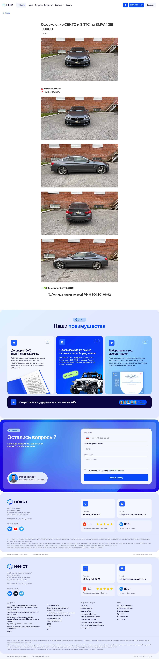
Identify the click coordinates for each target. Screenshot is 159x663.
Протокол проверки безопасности (19, 628)
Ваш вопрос (88, 458)
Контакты (69, 5)
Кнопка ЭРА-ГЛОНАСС (54, 622)
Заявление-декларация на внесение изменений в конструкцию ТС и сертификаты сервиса (23, 623)
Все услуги (84, 609)
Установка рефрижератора (90, 620)
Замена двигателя (87, 612)
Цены (31, 5)
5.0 (89, 528)
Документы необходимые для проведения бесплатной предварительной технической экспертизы (22, 611)
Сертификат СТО (53, 609)
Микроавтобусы (123, 615)
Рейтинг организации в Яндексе (95, 532)
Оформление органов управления (92, 629)
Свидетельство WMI (54, 625)
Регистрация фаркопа (88, 618)
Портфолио (39, 5)
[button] (150, 5)
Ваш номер (88, 437)
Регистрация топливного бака (91, 626)
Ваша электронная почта (93, 448)
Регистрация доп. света (89, 632)
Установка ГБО (86, 615)
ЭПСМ (49, 633)
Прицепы (120, 618)
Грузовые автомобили (125, 612)
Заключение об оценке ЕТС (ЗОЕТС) (59, 619)
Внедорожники (122, 620)
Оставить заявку (116, 482)
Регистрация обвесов (88, 623)
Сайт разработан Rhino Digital (142, 558)
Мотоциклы (121, 623)
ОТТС (49, 628)
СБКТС (9, 635)
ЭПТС (49, 631)
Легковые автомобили (125, 609)
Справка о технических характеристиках (61, 617)
